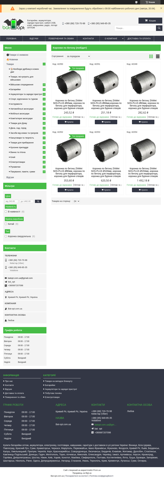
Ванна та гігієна (17, 152)
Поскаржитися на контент (76, 476)
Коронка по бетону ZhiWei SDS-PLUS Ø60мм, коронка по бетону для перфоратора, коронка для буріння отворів (143, 104)
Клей (12, 157)
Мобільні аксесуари (19, 113)
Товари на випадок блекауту (58, 381)
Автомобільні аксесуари (21, 109)
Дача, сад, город (18, 128)
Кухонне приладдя (19, 147)
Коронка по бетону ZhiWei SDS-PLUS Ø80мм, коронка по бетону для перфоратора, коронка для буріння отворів (69, 172)
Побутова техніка (53, 393)
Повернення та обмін (61, 38)
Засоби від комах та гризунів (24, 133)
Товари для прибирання (21, 142)
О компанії (111, 38)
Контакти (88, 38)
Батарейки (15, 89)
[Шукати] (159, 28)
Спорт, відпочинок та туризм (24, 99)
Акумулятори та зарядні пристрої (26, 94)
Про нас (9, 381)
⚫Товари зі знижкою (17, 55)
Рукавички (15, 167)
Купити (70, 122)
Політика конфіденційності (101, 476)
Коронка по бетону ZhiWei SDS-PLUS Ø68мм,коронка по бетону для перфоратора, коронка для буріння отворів (106, 104)
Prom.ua (97, 470)
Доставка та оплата (139, 38)
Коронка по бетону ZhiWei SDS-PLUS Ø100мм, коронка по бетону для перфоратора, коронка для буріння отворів (106, 172)
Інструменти (16, 104)
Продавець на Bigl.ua (82, 473)
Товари (10, 64)
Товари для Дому (18, 123)
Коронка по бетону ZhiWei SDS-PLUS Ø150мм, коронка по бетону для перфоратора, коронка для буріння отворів (143, 172)
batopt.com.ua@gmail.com (20, 278)
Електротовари (17, 162)
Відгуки (34, 38)
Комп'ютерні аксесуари (21, 118)
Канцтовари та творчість (22, 138)
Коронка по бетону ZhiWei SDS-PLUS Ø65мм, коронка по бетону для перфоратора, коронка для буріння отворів (69, 104)
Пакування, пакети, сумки (22, 171)
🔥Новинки (12, 59)
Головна (11, 38)
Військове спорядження (21, 84)
